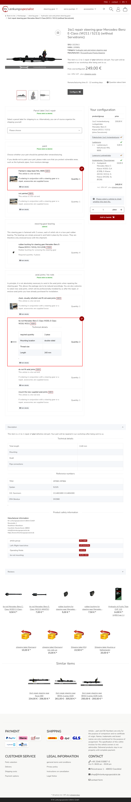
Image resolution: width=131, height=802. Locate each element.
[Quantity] (103, 209)
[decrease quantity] (93, 209)
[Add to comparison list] (58, 33)
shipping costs (90, 74)
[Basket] (125, 9)
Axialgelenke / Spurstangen (103, 160)
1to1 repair (83, 540)
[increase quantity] (121, 209)
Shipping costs (11, 771)
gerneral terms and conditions (59, 762)
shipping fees (75, 795)
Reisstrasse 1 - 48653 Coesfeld (104, 769)
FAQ (106, 2)
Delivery (8, 767)
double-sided (84, 555)
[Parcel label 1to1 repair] (44, 130)
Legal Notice (52, 776)
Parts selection (11, 762)
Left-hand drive (84, 545)
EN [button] (123, 2)
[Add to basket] (7, 26)
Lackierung (96, 142)
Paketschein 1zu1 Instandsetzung (105, 137)
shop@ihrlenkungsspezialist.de (104, 774)
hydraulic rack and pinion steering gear (91, 50)
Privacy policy (52, 767)
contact (115, 2)
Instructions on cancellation (58, 771)
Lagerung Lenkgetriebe (101, 155)
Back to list (11, 16)
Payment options (12, 776)
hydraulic (82, 550)
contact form (95, 780)
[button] (111, 9)
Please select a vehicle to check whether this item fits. (107, 200)
